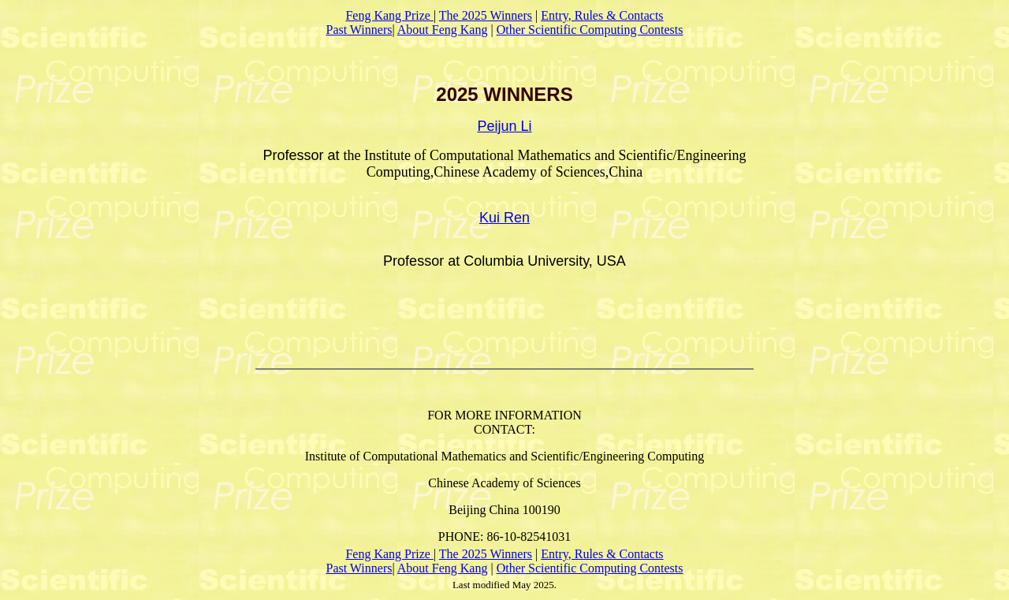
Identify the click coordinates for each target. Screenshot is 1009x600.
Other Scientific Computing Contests (590, 29)
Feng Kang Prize (389, 15)
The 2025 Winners (485, 15)
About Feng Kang (442, 29)
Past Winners (359, 29)
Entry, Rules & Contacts (602, 15)
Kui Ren (504, 217)
